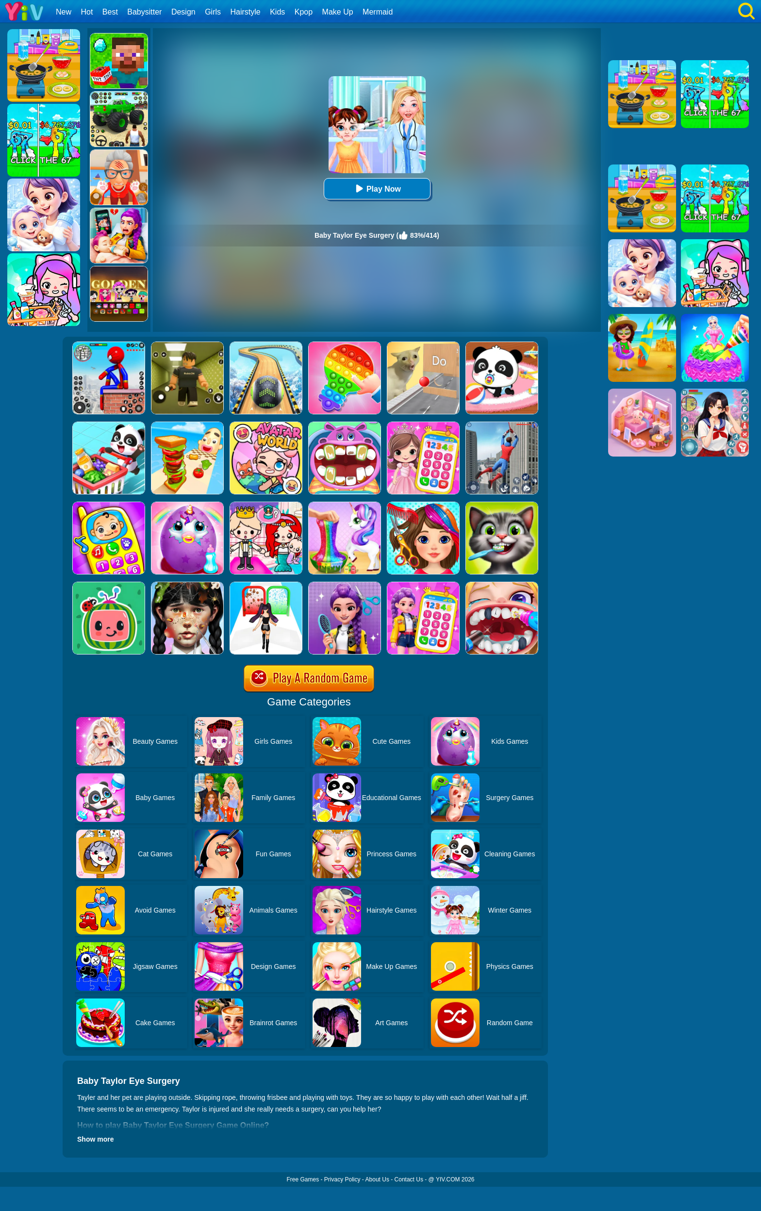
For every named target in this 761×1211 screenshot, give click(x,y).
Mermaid (378, 12)
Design (183, 12)
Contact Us (409, 1179)
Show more (95, 1139)
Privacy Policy (342, 1179)
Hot (87, 12)
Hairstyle (246, 12)
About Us (377, 1179)
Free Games (302, 1179)
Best (110, 12)
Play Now (377, 188)
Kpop (304, 12)
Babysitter (144, 12)
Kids (277, 12)
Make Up (337, 12)
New (63, 12)
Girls (213, 12)
